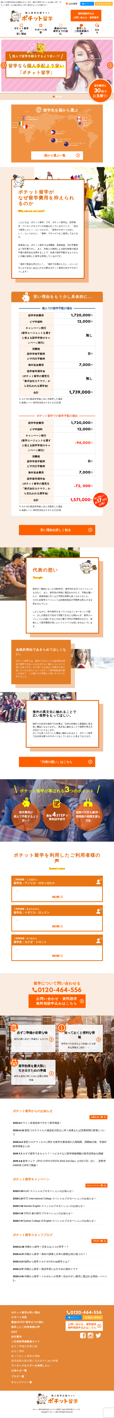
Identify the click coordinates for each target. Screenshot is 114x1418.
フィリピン (58, 132)
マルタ (28, 126)
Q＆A (97, 29)
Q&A (14, 1331)
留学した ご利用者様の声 (81, 29)
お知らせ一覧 (97, 1117)
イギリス (29, 118)
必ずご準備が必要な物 (24, 1346)
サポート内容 (40, 29)
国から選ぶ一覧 (54, 155)
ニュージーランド (75, 144)
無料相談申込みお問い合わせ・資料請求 (86, 15)
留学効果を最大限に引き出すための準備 (34, 1360)
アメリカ (85, 124)
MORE (56, 897)
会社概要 (71, 3)
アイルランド (18, 124)
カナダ (82, 119)
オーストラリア (61, 140)
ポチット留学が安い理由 (21, 29)
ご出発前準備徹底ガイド (25, 1341)
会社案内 (16, 1336)
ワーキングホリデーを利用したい (30, 1365)
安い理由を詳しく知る (55, 530)
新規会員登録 (103, 4)
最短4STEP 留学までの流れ (61, 29)
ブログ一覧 (98, 1241)
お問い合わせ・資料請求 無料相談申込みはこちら (56, 1001)
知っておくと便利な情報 (25, 1356)
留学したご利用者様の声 (25, 1327)
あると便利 (17, 1351)
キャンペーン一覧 (95, 1185)
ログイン (87, 4)
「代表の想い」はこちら (55, 762)
